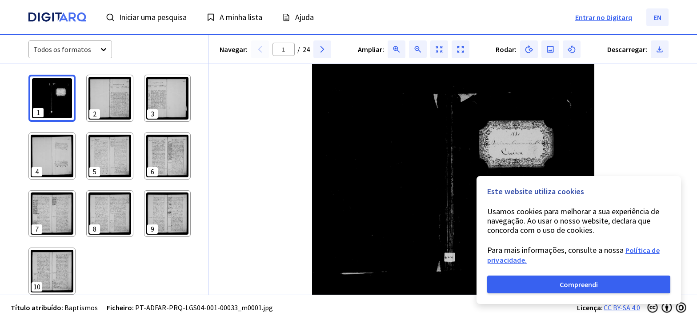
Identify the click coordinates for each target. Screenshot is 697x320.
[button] (52, 98)
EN (657, 17)
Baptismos (81, 307)
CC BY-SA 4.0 (622, 307)
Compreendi (579, 284)
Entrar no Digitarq (603, 17)
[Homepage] (57, 18)
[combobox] (34, 49)
